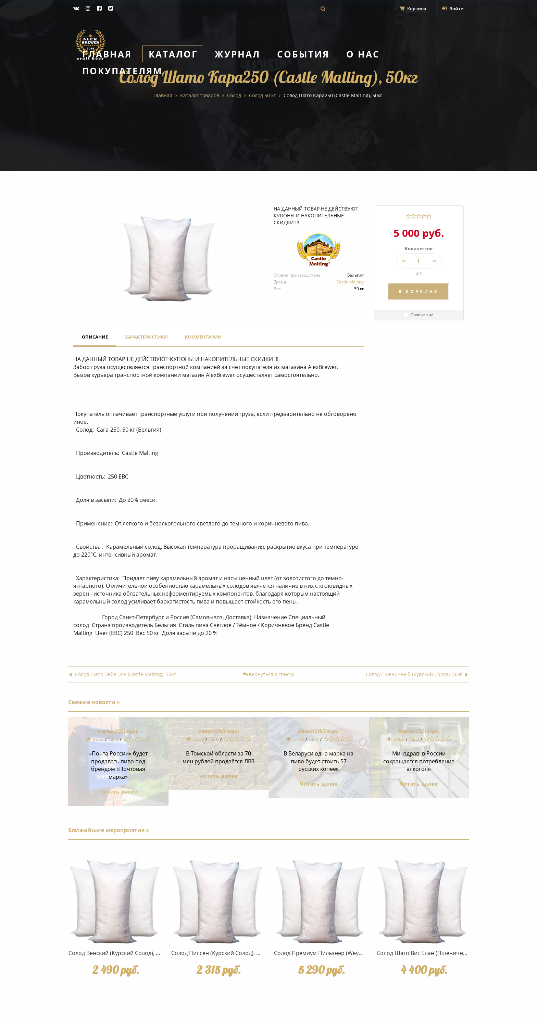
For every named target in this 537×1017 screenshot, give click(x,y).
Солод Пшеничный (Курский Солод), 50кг (417, 674)
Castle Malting (350, 282)
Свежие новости (94, 702)
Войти (452, 8)
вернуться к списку (268, 674)
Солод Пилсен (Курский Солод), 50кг (219, 953)
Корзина (410, 8)
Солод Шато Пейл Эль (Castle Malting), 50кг (122, 674)
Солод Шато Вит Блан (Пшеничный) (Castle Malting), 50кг (452, 953)
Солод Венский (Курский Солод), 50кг (117, 953)
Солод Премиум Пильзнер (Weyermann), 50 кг (335, 953)
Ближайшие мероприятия (108, 830)
